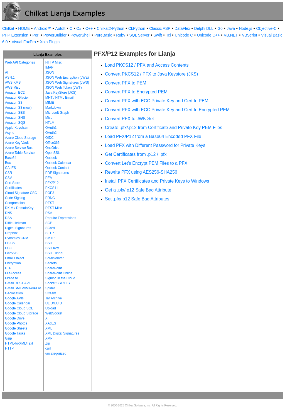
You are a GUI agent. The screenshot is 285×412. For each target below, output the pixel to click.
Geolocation (14, 293)
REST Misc (53, 208)
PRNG (50, 198)
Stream (50, 293)
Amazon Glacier (17, 98)
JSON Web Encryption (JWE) (67, 77)
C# (78, 28)
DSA (8, 218)
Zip (47, 343)
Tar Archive (53, 298)
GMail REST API (17, 283)
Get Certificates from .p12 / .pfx (135, 154)
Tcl (168, 35)
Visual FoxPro (24, 42)
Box (8, 163)
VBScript (249, 35)
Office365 (52, 143)
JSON (49, 72)
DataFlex (182, 28)
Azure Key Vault (17, 143)
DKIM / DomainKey (19, 208)
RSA (48, 213)
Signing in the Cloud (60, 278)
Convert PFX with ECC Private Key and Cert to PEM (156, 100)
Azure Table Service (20, 153)
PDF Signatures (57, 173)
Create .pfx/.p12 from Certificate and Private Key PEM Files (163, 127)
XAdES (50, 323)
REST (49, 203)
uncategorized (55, 353)
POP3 (49, 193)
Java (231, 28)
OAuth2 (51, 133)
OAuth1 (51, 128)
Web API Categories (20, 62)
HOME (24, 28)
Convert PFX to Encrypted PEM (136, 91)
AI (6, 72)
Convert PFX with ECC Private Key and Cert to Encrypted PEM (167, 109)
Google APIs (14, 298)
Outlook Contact (57, 168)
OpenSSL (52, 153)
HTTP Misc (53, 62)
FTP (8, 268)
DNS (8, 213)
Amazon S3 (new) (18, 108)
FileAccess (13, 273)
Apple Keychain (16, 128)
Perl (35, 35)
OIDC (49, 138)
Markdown (53, 108)
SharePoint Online (58, 273)
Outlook (51, 158)
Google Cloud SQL (19, 308)
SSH (48, 243)
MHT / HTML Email (59, 98)
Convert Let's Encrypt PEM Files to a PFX (146, 163)
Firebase (11, 278)
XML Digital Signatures (62, 333)
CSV (8, 178)
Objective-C (266, 28)
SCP (48, 223)
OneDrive (52, 148)
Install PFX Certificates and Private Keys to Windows (157, 181)
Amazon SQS (15, 123)
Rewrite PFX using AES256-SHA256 (141, 172)
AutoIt (60, 28)
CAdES (10, 168)
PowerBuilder (55, 35)
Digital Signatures (18, 228)
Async (9, 133)
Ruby (120, 35)
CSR (8, 173)
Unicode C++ (208, 35)
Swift (158, 35)
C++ (89, 28)
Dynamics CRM (16, 238)
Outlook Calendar (58, 163)
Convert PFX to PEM (125, 83)
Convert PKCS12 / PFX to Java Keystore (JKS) (151, 74)
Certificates (13, 188)
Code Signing (15, 198)
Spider (50, 288)
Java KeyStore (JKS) (60, 92)
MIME (49, 103)
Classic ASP (159, 28)
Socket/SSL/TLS (57, 283)
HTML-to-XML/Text (19, 343)
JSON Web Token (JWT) (63, 87)
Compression (15, 203)
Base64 (10, 158)
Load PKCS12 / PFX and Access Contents (147, 65)
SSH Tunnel (54, 253)
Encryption (13, 263)
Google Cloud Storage (21, 313)
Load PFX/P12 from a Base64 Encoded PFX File (153, 136)
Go (220, 28)
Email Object (14, 258)
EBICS (10, 243)
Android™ (42, 28)
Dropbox (11, 233)
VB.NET (231, 35)
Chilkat (8, 28)
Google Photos (16, 323)
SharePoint (53, 268)
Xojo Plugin (50, 42)
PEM (49, 178)
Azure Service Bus (19, 148)
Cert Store (12, 183)
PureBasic (103, 35)
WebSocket (53, 313)
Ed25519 (11, 253)
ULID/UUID (53, 303)
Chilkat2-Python (110, 28)
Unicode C (184, 35)
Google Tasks (15, 333)
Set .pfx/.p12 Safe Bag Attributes (137, 199)
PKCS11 (51, 188)
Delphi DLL (203, 28)
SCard (50, 228)
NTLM (50, 123)
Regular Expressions (60, 218)
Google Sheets (16, 328)
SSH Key (52, 248)
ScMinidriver (54, 258)
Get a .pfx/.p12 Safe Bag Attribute (138, 190)
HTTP (9, 348)
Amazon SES (15, 113)
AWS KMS (13, 82)
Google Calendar (17, 303)
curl (48, 348)
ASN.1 (10, 77)
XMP (49, 338)
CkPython (136, 28)
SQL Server (139, 35)
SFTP (49, 233)
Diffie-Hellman (15, 223)
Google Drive (14, 318)
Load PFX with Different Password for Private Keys (155, 145)
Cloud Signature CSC (21, 193)
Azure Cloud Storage (20, 138)
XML (48, 328)
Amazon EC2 (15, 92)
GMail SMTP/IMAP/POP (23, 288)
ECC (8, 248)
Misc (48, 118)
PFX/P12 (52, 183)
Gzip (8, 338)
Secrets (51, 263)
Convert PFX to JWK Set (129, 118)
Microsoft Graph (57, 113)
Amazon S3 (13, 103)
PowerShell (80, 35)
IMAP (49, 67)
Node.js (245, 28)
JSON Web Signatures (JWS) (67, 82)
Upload (50, 308)
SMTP (50, 238)
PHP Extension (15, 35)
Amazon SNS (15, 118)
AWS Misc (12, 87)
